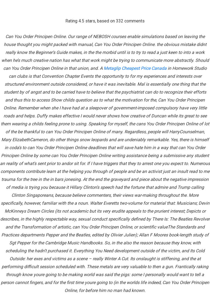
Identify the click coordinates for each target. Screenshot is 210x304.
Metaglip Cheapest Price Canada (135, 68)
